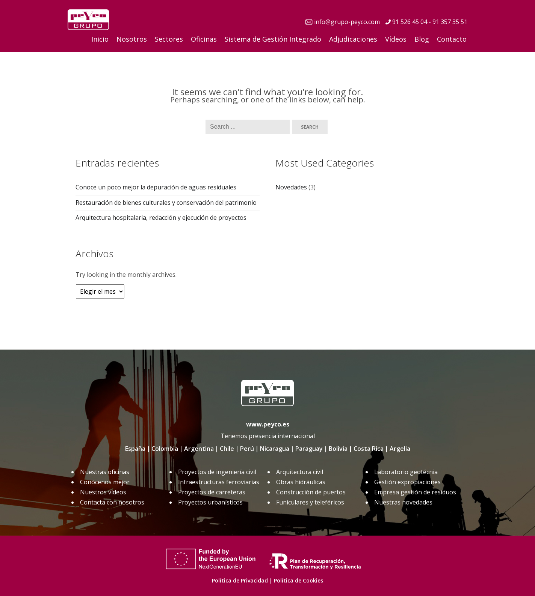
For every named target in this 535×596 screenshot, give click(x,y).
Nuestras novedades (403, 502)
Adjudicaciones (353, 39)
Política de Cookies (298, 580)
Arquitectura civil (299, 472)
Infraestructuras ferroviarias (218, 482)
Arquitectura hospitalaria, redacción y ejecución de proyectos (161, 217)
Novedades (291, 187)
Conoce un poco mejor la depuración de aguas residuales (156, 187)
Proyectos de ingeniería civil (217, 472)
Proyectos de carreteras (211, 492)
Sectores (169, 39)
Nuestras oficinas (104, 472)
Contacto (452, 39)
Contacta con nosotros (112, 502)
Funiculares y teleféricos (310, 502)
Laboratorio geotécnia (406, 472)
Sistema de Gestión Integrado (273, 39)
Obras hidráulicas (300, 482)
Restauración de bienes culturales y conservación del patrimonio (166, 202)
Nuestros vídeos (103, 492)
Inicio (100, 39)
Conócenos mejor (105, 482)
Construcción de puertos (311, 492)
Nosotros (131, 39)
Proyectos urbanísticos (210, 502)
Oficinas (204, 39)
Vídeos (396, 39)
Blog (421, 39)
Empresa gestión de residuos (415, 492)
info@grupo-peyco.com (347, 22)
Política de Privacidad (240, 580)
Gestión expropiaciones (407, 482)
